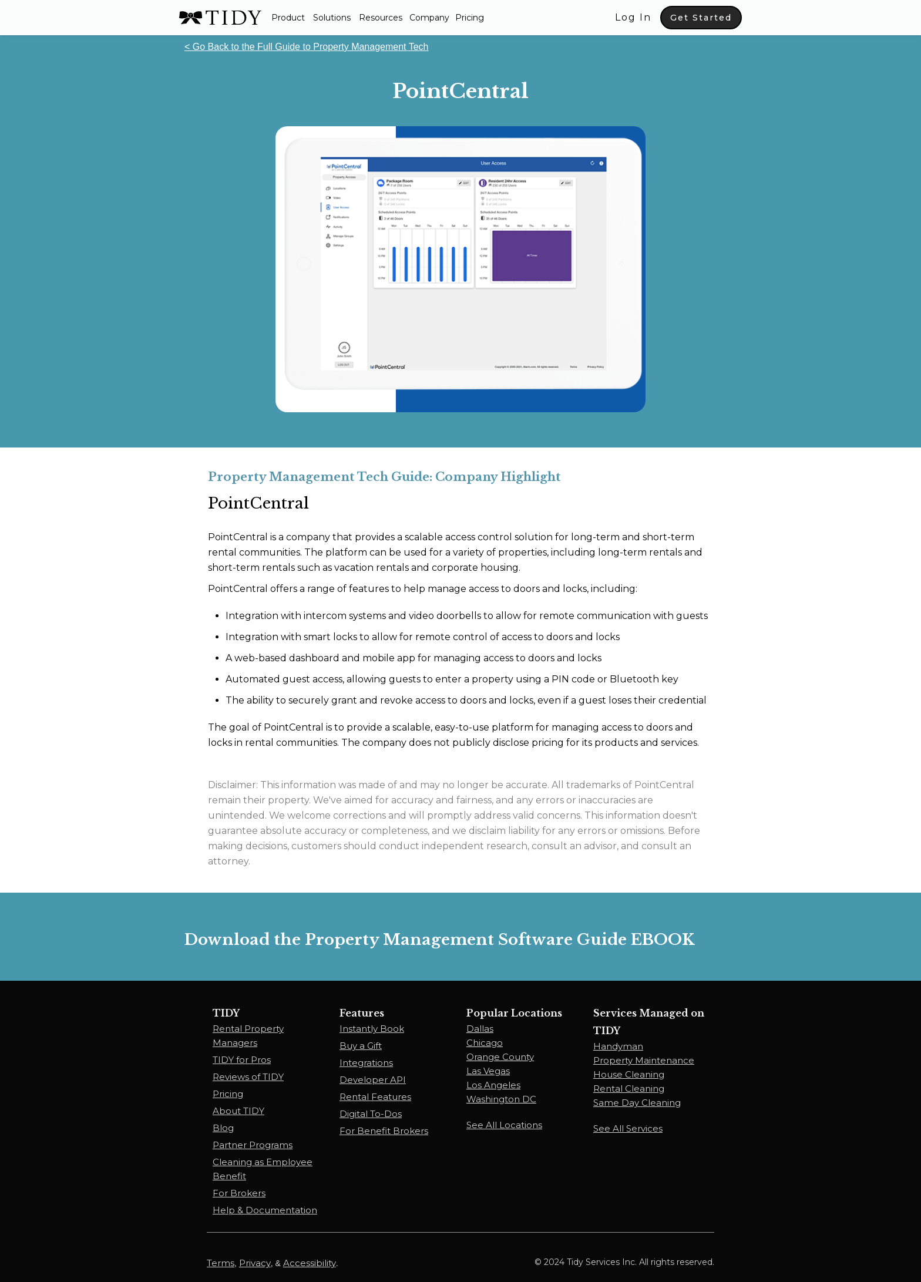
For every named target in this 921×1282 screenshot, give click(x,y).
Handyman (618, 1046)
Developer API (373, 1079)
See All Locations (504, 1124)
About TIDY (238, 1110)
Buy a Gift (361, 1045)
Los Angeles (493, 1085)
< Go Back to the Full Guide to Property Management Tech (306, 47)
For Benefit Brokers (384, 1130)
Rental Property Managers (248, 1035)
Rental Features (375, 1096)
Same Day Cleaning (637, 1102)
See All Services (628, 1128)
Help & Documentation (265, 1210)
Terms (220, 1262)
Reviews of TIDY (248, 1076)
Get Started (701, 17)
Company (429, 17)
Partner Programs (253, 1144)
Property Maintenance (643, 1060)
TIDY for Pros (242, 1059)
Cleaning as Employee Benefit (262, 1169)
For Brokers (239, 1193)
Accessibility (309, 1262)
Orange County (500, 1056)
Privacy (255, 1262)
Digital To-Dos (371, 1113)
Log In (633, 17)
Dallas (479, 1028)
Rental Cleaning (628, 1088)
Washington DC (501, 1099)
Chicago (484, 1042)
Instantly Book (372, 1028)
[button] (288, 18)
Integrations (366, 1062)
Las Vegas (488, 1070)
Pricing (469, 17)
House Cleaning (628, 1074)
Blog (223, 1127)
